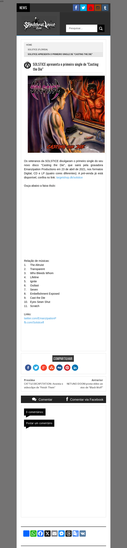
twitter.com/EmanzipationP (40, 318)
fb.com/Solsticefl (34, 322)
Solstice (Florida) (38, 50)
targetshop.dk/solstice (69, 177)
